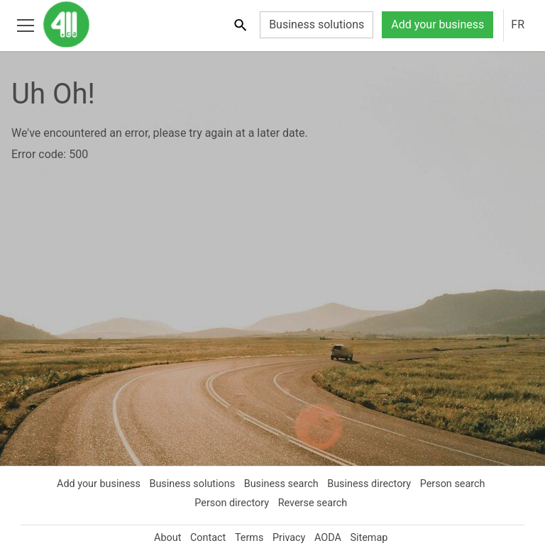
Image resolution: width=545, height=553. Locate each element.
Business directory (371, 483)
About (162, 537)
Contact (205, 537)
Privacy (289, 537)
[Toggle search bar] (231, 24)
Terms (248, 537)
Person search (457, 483)
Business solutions (308, 25)
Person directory (231, 502)
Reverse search (314, 502)
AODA (330, 537)
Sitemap (374, 537)
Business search (281, 483)
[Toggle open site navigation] (25, 24)
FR (517, 25)
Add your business (434, 25)
